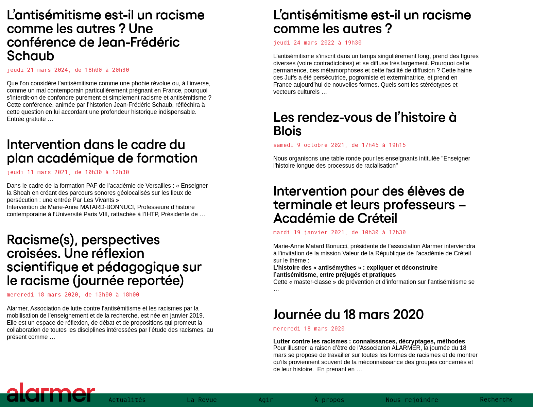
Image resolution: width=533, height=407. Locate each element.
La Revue (202, 400)
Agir (265, 400)
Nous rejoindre (412, 400)
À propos (329, 400)
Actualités (127, 400)
